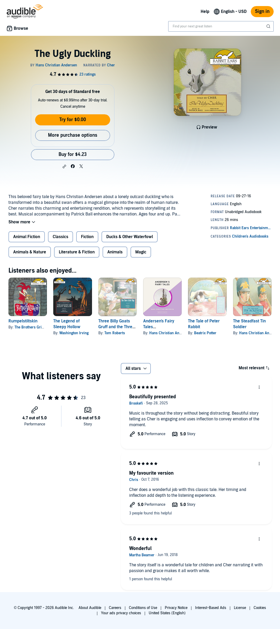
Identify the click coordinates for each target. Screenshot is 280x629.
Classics (60, 236)
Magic (140, 252)
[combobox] (221, 26)
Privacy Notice (176, 608)
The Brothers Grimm (32, 327)
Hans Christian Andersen (170, 333)
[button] (64, 166)
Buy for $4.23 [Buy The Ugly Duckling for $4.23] (73, 154)
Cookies (260, 608)
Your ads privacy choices (121, 613)
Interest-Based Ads (210, 608)
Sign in (262, 11)
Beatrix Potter (205, 333)
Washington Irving (74, 333)
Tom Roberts (114, 333)
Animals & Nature (29, 252)
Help (205, 11)
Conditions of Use (143, 608)
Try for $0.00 (72, 119)
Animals (115, 252)
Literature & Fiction (77, 252)
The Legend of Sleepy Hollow (66, 324)
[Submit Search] (269, 26)
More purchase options (72, 135)
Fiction (87, 236)
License (240, 608)
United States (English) (167, 613)
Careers (115, 608)
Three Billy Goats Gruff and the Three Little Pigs (116, 326)
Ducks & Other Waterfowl (129, 236)
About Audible (90, 608)
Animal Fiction (26, 236)
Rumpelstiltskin (22, 321)
